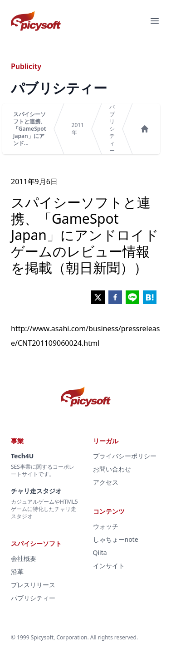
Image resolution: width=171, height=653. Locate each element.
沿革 (17, 571)
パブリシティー (112, 128)
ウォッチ (105, 526)
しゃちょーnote (115, 539)
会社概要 (23, 558)
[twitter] (98, 297)
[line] (132, 297)
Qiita (100, 552)
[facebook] (115, 297)
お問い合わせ (112, 469)
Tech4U (22, 456)
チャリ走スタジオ (36, 490)
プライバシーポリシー (124, 456)
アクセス (105, 482)
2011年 (78, 129)
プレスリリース (33, 584)
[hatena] (149, 297)
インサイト (109, 565)
